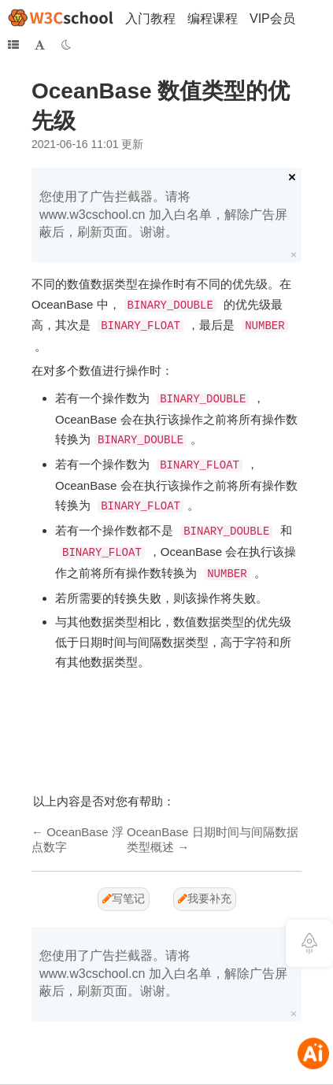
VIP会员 (272, 18)
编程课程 (212, 18)
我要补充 (204, 898)
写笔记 (123, 898)
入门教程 (150, 18)
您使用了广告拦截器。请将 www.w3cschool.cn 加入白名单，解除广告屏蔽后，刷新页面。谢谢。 (163, 214)
